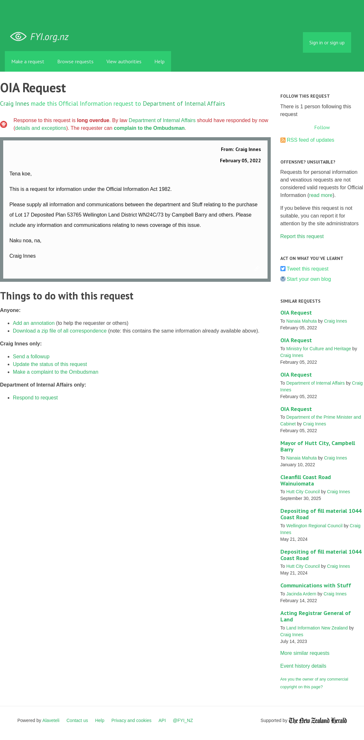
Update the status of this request (50, 364)
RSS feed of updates (310, 140)
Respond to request (35, 397)
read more (320, 195)
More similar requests (305, 653)
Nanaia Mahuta (301, 321)
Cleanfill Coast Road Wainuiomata (305, 480)
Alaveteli (50, 720)
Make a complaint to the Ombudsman (55, 372)
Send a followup (31, 356)
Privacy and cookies (131, 720)
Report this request (302, 236)
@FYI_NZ (183, 720)
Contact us (77, 720)
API (162, 720)
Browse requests (75, 61)
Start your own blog (309, 279)
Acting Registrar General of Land (315, 616)
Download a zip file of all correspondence (60, 331)
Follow (322, 127)
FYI (42, 36)
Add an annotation (34, 323)
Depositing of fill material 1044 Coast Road (320, 514)
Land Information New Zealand (317, 627)
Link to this (258, 269)
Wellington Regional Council (314, 525)
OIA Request (296, 312)
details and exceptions (40, 128)
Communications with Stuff (315, 585)
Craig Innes (14, 103)
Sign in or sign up (327, 42)
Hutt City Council (303, 491)
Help (159, 61)
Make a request (27, 61)
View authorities (123, 61)
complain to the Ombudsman (149, 128)
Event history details (303, 666)
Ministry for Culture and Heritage (318, 348)
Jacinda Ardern (301, 593)
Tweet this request (308, 269)
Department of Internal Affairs (184, 103)
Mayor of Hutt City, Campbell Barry (317, 446)
